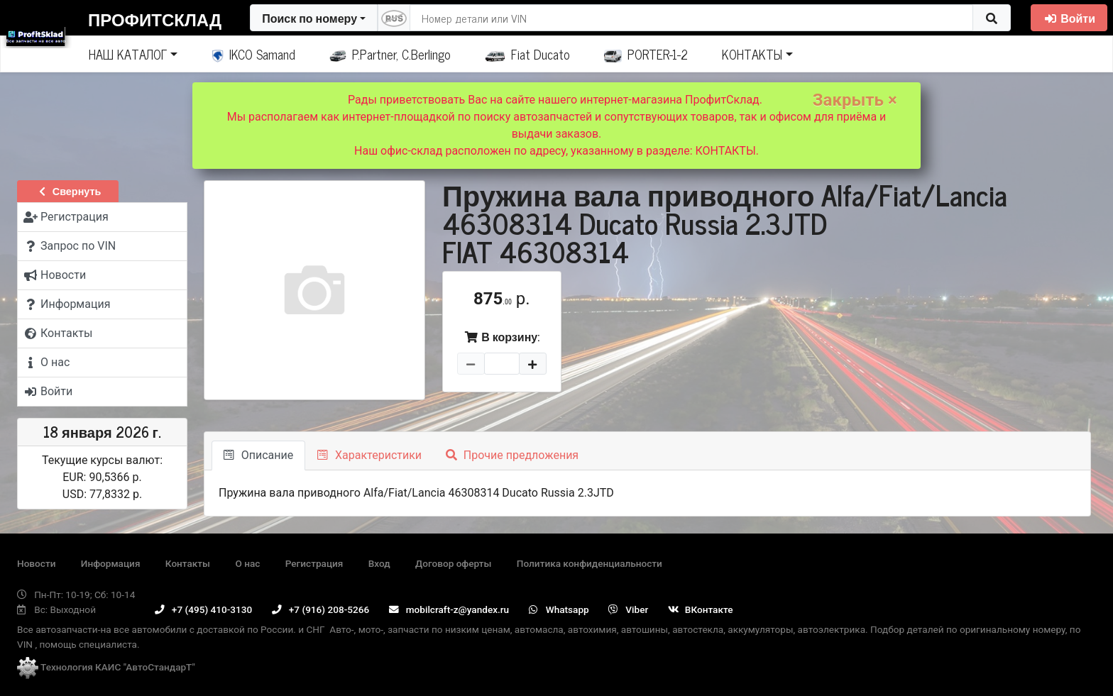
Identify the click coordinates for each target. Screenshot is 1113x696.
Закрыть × (855, 100)
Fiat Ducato (527, 54)
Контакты (187, 563)
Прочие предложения (512, 455)
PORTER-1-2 (646, 54)
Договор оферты (453, 563)
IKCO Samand (254, 54)
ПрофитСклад (154, 19)
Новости (36, 563)
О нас (247, 563)
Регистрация (314, 563)
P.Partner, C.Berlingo (390, 54)
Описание (258, 455)
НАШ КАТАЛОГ (128, 54)
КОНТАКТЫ (752, 54)
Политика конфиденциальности (589, 563)
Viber (628, 609)
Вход (379, 563)
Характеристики (369, 455)
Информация (111, 563)
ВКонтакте (700, 609)
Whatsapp (559, 609)
